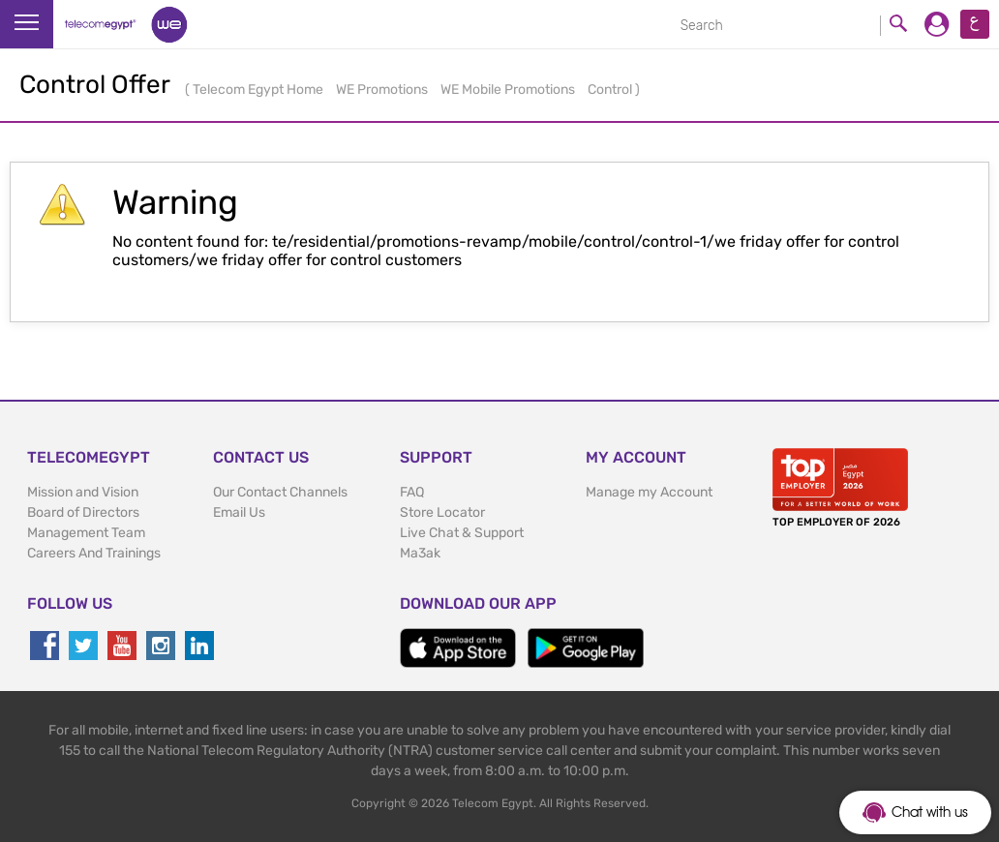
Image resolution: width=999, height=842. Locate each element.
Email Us (239, 512)
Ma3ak (420, 553)
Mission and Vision (82, 492)
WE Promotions (383, 89)
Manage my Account (649, 492)
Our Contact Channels (280, 492)
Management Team (86, 533)
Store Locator (442, 512)
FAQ (412, 492)
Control (611, 89)
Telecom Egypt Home (259, 89)
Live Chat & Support (462, 533)
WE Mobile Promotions (509, 89)
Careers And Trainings (94, 553)
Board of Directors (83, 512)
